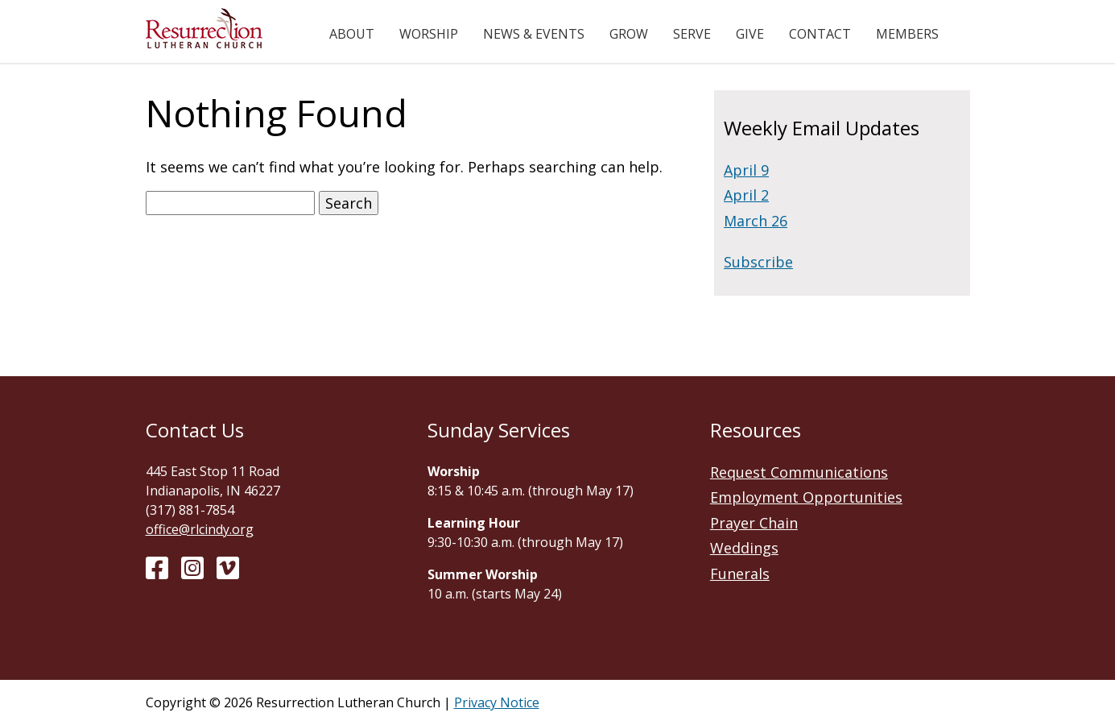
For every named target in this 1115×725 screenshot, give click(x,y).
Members (907, 34)
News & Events (533, 34)
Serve (692, 34)
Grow (628, 34)
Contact (820, 34)
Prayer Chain (754, 522)
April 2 (746, 195)
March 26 (755, 220)
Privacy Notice (496, 702)
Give (750, 34)
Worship (428, 34)
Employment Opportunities (806, 497)
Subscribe (758, 261)
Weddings (744, 547)
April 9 (746, 170)
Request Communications (799, 472)
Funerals (740, 573)
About (351, 34)
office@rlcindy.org (200, 529)
